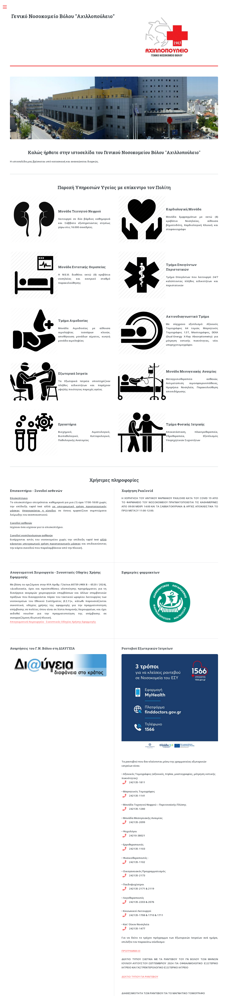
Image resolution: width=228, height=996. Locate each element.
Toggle (7, 7)
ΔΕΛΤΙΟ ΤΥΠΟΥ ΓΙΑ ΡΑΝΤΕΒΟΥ (140, 976)
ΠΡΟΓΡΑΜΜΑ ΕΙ (131, 951)
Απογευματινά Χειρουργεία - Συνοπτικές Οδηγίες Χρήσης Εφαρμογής (53, 621)
